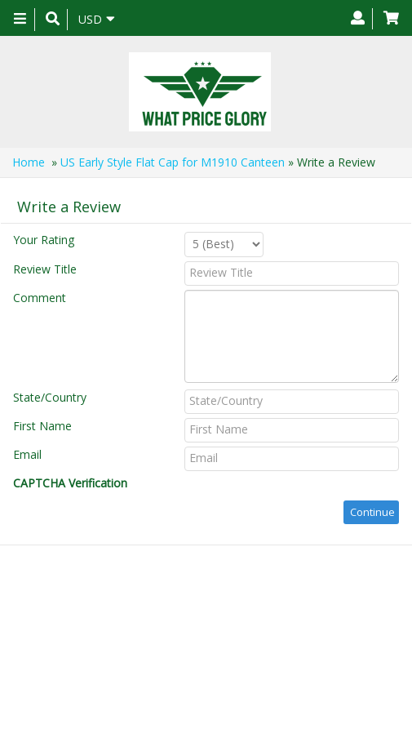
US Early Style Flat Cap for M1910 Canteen (172, 162)
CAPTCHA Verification (70, 483)
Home (28, 162)
